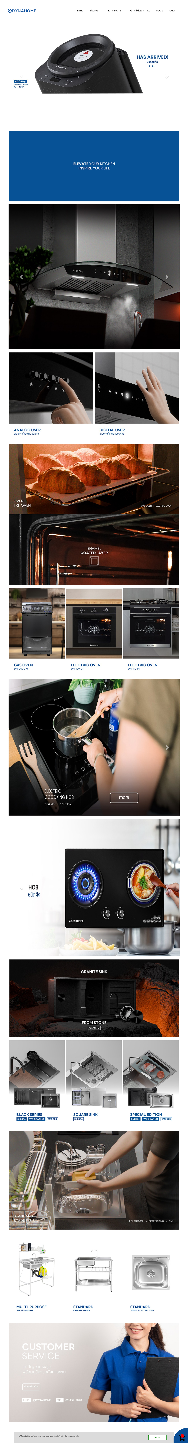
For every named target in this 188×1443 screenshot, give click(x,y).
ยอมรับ (157, 1437)
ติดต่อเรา (173, 10)
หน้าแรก (80, 10)
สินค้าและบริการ (116, 10)
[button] (21, 75)
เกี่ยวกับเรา (96, 10)
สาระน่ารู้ (159, 10)
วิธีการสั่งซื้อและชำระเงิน (140, 10)
